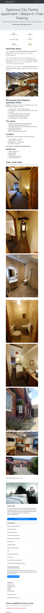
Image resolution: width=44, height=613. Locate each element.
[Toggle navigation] (37, 2)
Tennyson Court (9, 2)
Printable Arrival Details (13, 576)
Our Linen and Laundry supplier (22, 519)
